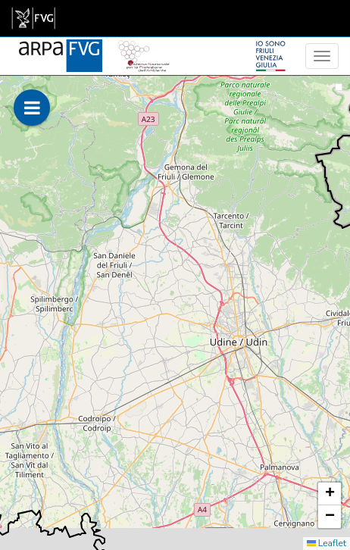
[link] (33, 18)
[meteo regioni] (4, 56)
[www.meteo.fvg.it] (60, 47)
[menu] (322, 56)
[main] (33, 18)
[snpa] (144, 47)
